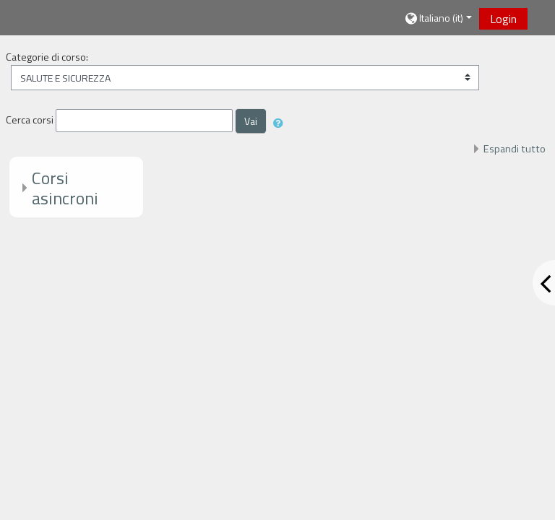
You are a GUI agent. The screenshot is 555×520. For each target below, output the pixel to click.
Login (503, 18)
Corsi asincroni (65, 188)
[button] (437, 18)
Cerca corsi (29, 120)
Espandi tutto (514, 149)
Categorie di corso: (47, 57)
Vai (250, 121)
